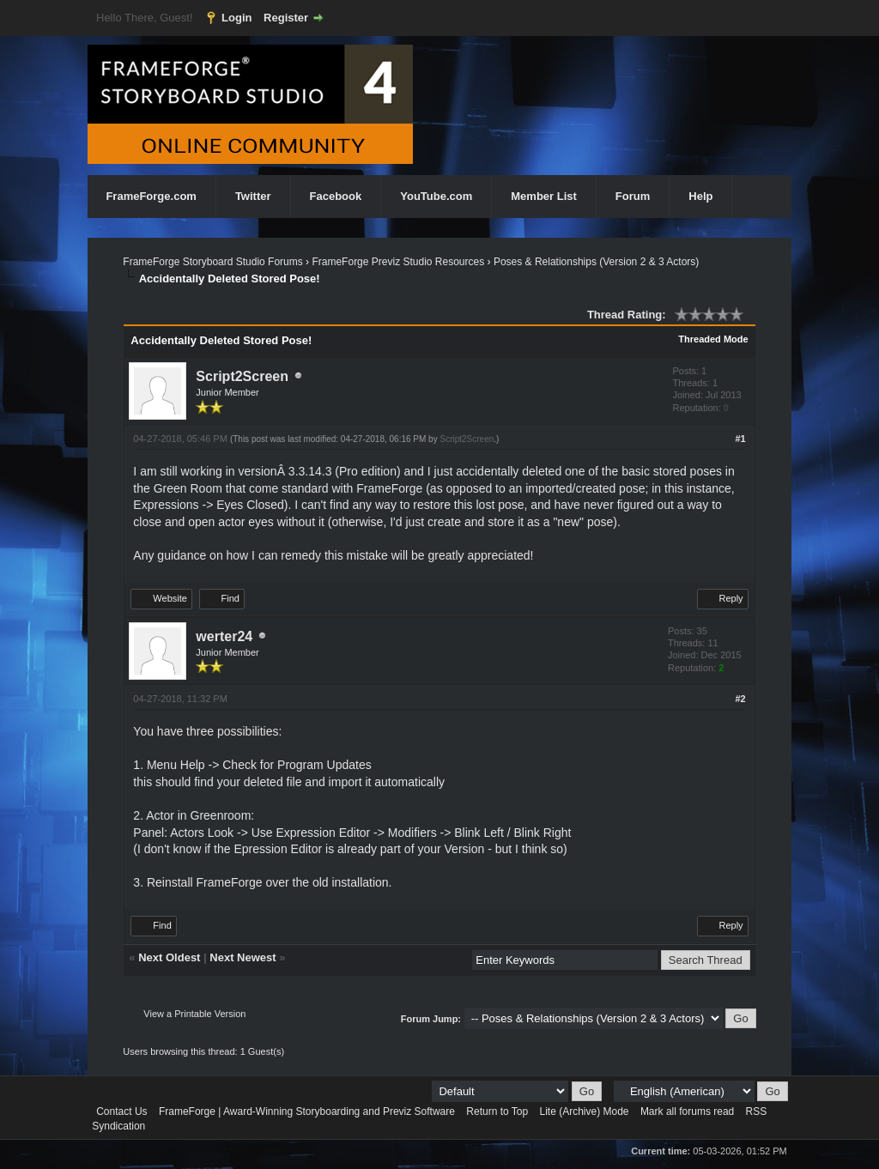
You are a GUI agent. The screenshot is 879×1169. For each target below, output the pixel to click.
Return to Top (497, 1111)
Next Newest (242, 957)
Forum (632, 196)
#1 (740, 438)
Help (700, 196)
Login (236, 17)
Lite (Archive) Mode (583, 1111)
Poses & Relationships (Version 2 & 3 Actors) (596, 262)
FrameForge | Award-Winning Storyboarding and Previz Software (307, 1111)
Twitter (253, 196)
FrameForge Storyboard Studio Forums (212, 262)
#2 (740, 699)
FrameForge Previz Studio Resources (398, 262)
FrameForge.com (151, 196)
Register (286, 17)
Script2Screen (242, 376)
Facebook (336, 196)
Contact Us (121, 1111)
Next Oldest (169, 957)
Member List (544, 196)
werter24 (224, 636)
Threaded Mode (713, 339)
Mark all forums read (687, 1111)
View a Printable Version (194, 1013)
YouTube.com (436, 196)
